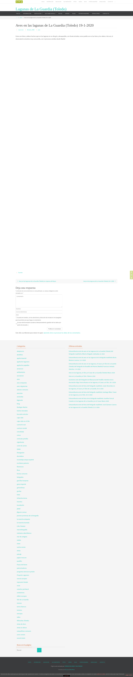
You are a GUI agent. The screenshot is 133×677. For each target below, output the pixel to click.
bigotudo (20, 400)
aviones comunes (22, 390)
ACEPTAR (66, 675)
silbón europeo (22, 596)
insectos (19, 502)
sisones (19, 603)
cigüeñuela (20, 442)
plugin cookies (129, 675)
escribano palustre (23, 463)
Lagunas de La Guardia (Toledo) (41, 9)
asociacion (20, 376)
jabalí (18, 509)
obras (19, 550)
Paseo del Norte (22, 565)
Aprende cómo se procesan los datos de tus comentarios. (62, 333)
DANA (19, 449)
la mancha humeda (23, 523)
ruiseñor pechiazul (23, 589)
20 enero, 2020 (31, 30)
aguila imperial (21, 358)
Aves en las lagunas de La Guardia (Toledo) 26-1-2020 (98, 281)
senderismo (20, 592)
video (18, 617)
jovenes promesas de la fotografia (28, 515)
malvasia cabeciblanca (24, 533)
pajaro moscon (21, 558)
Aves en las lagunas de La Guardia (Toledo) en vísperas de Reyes (38, 281)
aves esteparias (22, 383)
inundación (20, 505)
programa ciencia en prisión (26, 572)
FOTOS (75, 1)
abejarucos (20, 351)
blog (18, 404)
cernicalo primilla (22, 439)
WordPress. (72, 669)
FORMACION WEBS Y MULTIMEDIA (73, 666)
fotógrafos (20, 477)
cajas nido (20, 418)
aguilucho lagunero (23, 362)
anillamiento (21, 372)
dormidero (20, 456)
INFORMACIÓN (50, 1)
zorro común (21, 635)
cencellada (20, 432)
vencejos (19, 613)
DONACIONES (102, 1)
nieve (18, 544)
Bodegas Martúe (22, 407)
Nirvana (66, 669)
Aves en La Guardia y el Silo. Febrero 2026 (82, 376)
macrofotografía (22, 530)
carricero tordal (22, 428)
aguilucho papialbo (23, 365)
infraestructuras (22, 498)
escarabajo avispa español (25, 460)
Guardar (20, 272)
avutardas (20, 397)
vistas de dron (21, 624)
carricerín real (21, 425)
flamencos (20, 467)
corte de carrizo (22, 446)
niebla (19, 540)
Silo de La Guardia (22, 600)
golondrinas (21, 488)
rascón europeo (22, 579)
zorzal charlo (21, 638)
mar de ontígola (22, 537)
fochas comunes (22, 474)
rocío (18, 585)
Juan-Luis (21, 30)
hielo (18, 495)
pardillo (19, 561)
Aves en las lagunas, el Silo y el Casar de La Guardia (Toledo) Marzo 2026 (92, 373)
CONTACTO (110, 1)
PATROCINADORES (93, 1)
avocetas (20, 393)
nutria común (21, 547)
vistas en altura (22, 627)
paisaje (19, 554)
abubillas (20, 355)
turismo (19, 610)
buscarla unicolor (22, 414)
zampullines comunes (24, 631)
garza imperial (21, 484)
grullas (19, 491)
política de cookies (101, 674)
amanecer (20, 369)
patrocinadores (22, 568)
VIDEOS (80, 1)
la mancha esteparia (23, 519)
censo (19, 435)
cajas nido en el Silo (23, 421)
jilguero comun (22, 512)
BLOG (85, 1)
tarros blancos (21, 607)
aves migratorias (22, 386)
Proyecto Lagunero (23, 575)
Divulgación (20, 453)
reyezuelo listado (22, 582)
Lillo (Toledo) (21, 526)
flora (18, 470)
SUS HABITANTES (67, 1)
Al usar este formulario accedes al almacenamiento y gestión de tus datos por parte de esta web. (39, 324)
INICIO (43, 1)
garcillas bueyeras (22, 481)
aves (21, 17)
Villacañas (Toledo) (23, 620)
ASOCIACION (58, 1)
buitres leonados (22, 411)
